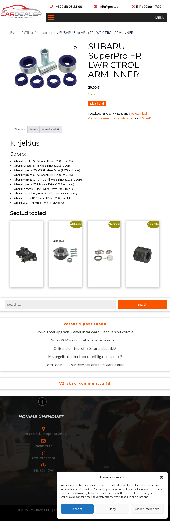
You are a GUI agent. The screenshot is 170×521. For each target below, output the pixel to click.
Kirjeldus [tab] (19, 129)
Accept (77, 509)
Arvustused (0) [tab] (50, 129)
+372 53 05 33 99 (69, 6)
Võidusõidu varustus (40, 32)
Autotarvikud (139, 113)
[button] (161, 477)
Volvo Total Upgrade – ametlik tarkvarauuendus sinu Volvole (85, 332)
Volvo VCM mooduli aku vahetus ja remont (85, 340)
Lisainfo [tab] (33, 129)
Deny (112, 509)
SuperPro (147, 118)
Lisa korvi (97, 103)
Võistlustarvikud (123, 118)
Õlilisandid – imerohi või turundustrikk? (85, 348)
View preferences (147, 509)
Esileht (15, 32)
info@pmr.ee (109, 6)
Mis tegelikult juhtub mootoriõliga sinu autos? (85, 356)
